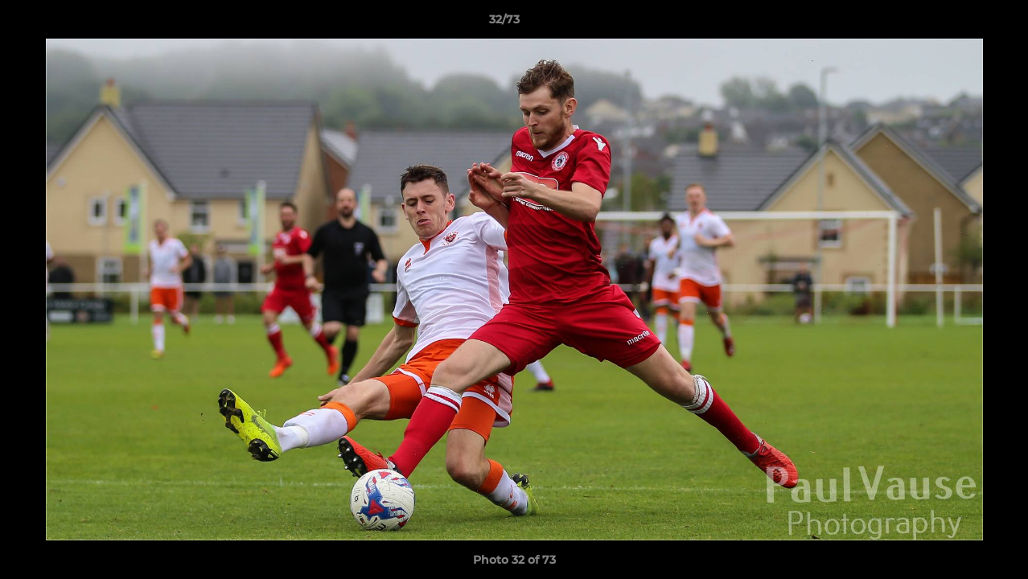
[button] (960, 23)
